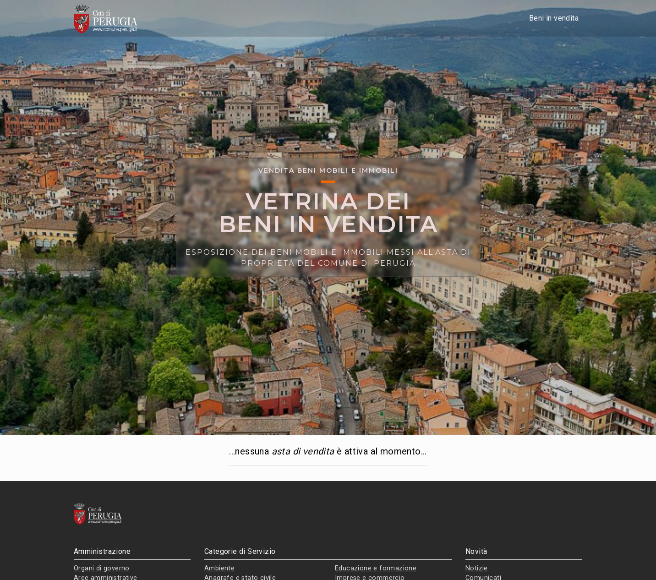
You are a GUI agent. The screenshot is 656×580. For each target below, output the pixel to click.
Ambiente (219, 568)
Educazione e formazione (375, 568)
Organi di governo (102, 568)
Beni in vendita (554, 18)
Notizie (476, 568)
